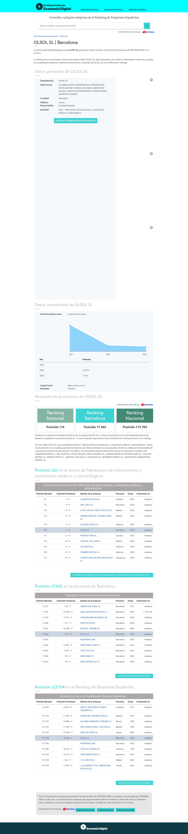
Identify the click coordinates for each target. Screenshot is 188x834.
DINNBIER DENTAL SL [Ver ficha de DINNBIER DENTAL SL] (90, 552)
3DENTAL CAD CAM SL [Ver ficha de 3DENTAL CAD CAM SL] (90, 541)
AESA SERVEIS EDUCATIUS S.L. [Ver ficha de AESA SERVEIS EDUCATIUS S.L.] (94, 612)
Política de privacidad (125, 810)
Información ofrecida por (136, 32)
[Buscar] (147, 26)
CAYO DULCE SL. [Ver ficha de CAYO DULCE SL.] (87, 650)
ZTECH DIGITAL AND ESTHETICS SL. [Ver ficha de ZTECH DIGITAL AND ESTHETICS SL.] (96, 510)
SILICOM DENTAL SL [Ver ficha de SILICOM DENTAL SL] (89, 524)
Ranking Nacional (90, 9)
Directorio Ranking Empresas (46, 36)
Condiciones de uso (106, 810)
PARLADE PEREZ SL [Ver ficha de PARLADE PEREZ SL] (89, 732)
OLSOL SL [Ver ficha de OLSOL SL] (84, 530)
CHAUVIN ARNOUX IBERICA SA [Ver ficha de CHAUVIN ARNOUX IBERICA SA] (93, 617)
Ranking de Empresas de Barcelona (134, 676)
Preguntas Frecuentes (85, 810)
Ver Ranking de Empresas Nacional (134, 783)
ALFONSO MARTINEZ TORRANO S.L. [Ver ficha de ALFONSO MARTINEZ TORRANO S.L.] (96, 721)
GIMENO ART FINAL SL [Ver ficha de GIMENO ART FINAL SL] (90, 606)
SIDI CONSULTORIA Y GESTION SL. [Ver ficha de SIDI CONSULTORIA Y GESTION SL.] (95, 727)
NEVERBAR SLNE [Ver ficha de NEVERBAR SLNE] (87, 639)
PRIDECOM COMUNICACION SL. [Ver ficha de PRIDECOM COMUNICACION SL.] (94, 715)
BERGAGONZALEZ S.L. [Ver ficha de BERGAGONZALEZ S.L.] (90, 661)
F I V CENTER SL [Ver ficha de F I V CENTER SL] (87, 760)
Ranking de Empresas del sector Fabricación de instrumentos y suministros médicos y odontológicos (113, 575)
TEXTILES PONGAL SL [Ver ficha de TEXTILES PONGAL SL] (90, 749)
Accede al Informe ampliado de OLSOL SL (75, 121)
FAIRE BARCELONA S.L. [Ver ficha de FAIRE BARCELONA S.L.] (90, 645)
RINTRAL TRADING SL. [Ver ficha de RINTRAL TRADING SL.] (90, 628)
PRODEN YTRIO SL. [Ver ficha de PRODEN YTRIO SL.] (88, 535)
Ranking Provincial (113, 9)
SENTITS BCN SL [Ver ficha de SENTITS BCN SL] (87, 623)
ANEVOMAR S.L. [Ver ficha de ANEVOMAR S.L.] (87, 656)
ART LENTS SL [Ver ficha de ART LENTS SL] (86, 504)
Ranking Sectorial (138, 9)
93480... (62, 102)
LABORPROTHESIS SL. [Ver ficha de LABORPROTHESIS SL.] (90, 499)
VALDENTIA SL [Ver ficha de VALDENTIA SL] (86, 546)
